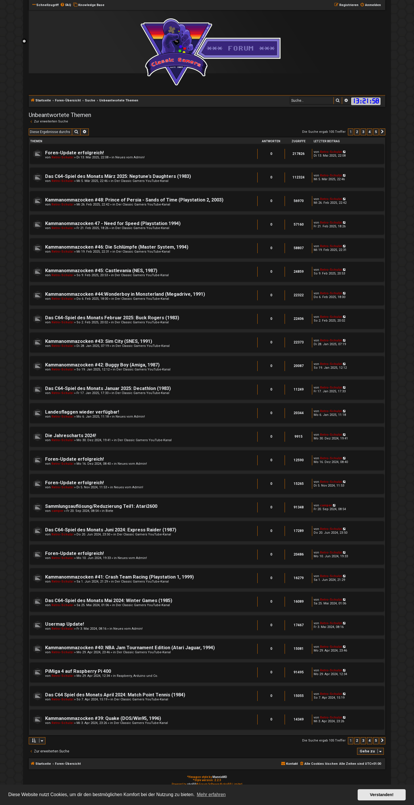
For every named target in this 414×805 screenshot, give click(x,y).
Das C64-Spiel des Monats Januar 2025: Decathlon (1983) (108, 388)
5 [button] (376, 132)
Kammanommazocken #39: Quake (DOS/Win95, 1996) (103, 718)
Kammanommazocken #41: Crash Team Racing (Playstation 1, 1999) (119, 577)
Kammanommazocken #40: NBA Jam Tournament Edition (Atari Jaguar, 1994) (130, 647)
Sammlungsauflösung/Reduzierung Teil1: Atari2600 (101, 506)
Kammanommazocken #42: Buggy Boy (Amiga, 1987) (102, 365)
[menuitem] (65, 5)
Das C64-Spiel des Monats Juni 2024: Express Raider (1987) (110, 530)
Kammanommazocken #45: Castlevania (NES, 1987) (101, 270)
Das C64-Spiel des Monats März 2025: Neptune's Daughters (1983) (118, 176)
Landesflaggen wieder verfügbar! (82, 412)
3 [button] (363, 132)
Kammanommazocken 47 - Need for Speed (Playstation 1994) (113, 223)
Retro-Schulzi (62, 157)
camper (57, 511)
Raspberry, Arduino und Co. (137, 676)
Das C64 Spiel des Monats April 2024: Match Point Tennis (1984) (115, 695)
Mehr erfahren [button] (211, 794)
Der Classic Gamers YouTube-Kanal (141, 181)
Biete (109, 511)
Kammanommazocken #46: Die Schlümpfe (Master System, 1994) (116, 247)
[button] (382, 131)
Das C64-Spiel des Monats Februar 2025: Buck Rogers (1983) (112, 317)
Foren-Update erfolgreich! (74, 152)
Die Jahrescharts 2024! (70, 435)
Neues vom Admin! (130, 157)
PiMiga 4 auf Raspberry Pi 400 (78, 671)
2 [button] (357, 132)
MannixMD (219, 777)
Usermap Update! (64, 624)
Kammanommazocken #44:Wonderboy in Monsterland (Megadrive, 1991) (125, 294)
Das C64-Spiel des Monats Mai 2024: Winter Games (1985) (108, 600)
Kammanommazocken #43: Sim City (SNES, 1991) (98, 341)
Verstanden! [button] (382, 794)
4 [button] (370, 132)
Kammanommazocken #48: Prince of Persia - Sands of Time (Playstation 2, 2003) (134, 200)
